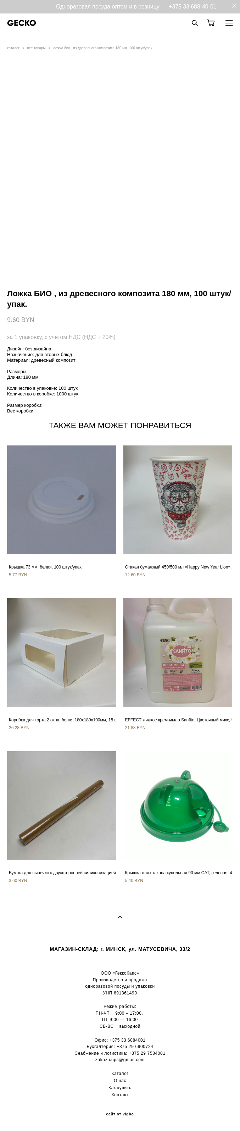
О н (117, 1080)
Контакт (120, 1094)
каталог (13, 48)
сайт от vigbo (120, 1114)
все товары (36, 48)
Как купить (120, 1087)
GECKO (21, 23)
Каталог (119, 1073)
